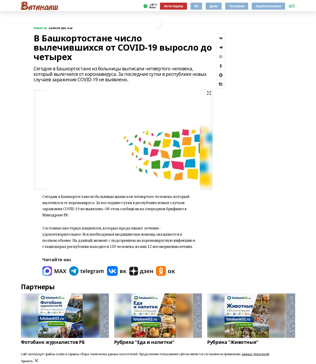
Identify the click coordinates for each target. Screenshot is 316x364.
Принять (27, 361)
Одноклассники (268, 6)
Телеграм (236, 6)
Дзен (213, 6)
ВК (196, 6)
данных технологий (255, 354)
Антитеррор (173, 6)
